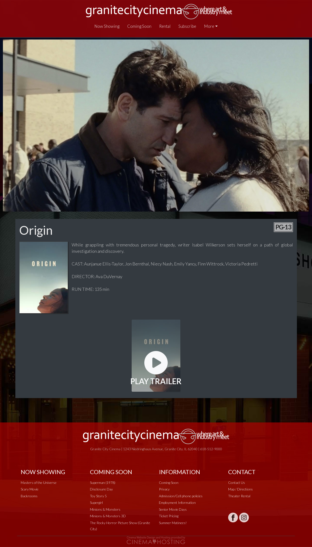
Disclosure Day (101, 489)
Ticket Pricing (168, 516)
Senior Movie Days (173, 509)
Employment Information (177, 502)
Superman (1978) (102, 482)
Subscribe (187, 26)
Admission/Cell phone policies (181, 496)
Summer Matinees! (173, 523)
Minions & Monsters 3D (108, 516)
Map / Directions (240, 489)
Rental (165, 26)
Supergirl (96, 502)
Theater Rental (239, 496)
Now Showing (106, 26)
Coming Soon (139, 26)
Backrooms (29, 496)
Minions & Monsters (105, 509)
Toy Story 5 (98, 496)
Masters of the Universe (39, 482)
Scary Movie (30, 489)
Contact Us (236, 482)
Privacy (164, 489)
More (209, 26)
